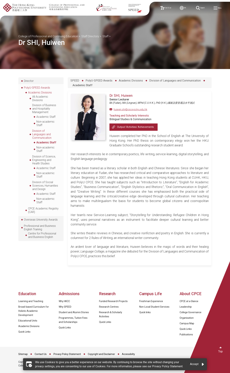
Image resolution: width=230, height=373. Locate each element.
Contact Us (41, 354)
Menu (218, 8)
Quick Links (24, 331)
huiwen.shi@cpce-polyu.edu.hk (130, 109)
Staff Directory (90, 36)
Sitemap (23, 354)
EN (184, 8)
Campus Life (150, 293)
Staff (105, 36)
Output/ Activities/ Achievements (135, 127)
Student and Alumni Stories (74, 312)
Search (201, 8)
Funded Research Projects (113, 301)
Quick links (145, 312)
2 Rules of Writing (101, 238)
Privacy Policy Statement (67, 354)
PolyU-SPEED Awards (99, 80)
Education (27, 293)
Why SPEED (65, 306)
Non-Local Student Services (154, 306)
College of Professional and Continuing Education (48, 36)
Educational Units (27, 320)
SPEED (74, 80)
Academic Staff (82, 85)
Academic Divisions (131, 80)
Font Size (166, 8)
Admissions (70, 293)
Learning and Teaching (30, 301)
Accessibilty (128, 354)
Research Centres (109, 306)
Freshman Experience (151, 301)
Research (107, 293)
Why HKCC (64, 301)
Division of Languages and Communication (175, 80)
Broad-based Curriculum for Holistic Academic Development (33, 310)
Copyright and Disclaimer (101, 354)
